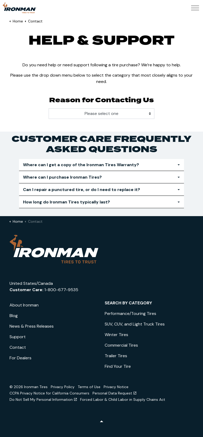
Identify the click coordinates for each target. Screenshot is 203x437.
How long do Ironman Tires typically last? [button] (66, 202)
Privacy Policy (63, 386)
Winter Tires (116, 334)
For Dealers (20, 358)
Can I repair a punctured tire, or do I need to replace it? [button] (81, 189)
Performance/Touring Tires (130, 313)
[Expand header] (195, 8)
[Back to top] (101, 422)
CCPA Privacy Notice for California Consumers (49, 393)
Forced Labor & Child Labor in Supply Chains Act (122, 399)
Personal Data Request (114, 393)
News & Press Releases (32, 326)
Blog (14, 315)
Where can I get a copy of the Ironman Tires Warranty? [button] (81, 165)
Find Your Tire (118, 366)
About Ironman (24, 305)
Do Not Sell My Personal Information (43, 399)
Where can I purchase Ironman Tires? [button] (62, 177)
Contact (18, 347)
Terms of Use (89, 386)
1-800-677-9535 (61, 289)
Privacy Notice (116, 386)
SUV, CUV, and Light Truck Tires (135, 324)
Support (18, 337)
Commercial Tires (121, 345)
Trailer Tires (116, 356)
